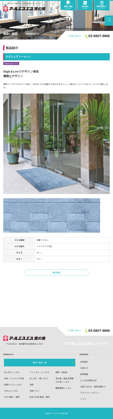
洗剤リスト (34, 390)
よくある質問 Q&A (88, 380)
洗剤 (31, 384)
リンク (83, 398)
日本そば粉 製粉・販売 (40, 396)
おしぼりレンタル (12, 372)
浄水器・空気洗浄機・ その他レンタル (65, 380)
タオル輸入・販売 (12, 396)
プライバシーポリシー (90, 392)
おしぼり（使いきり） (39, 378)
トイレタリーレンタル (39, 372)
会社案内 (84, 361)
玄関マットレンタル (13, 384)
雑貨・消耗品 (61, 372)
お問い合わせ (74, 35)
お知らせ (84, 368)
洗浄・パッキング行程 (14, 378)
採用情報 (84, 374)
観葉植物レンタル (63, 388)
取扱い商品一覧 (40, 362)
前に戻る (56, 272)
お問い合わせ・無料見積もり (93, 386)
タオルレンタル (11, 390)
